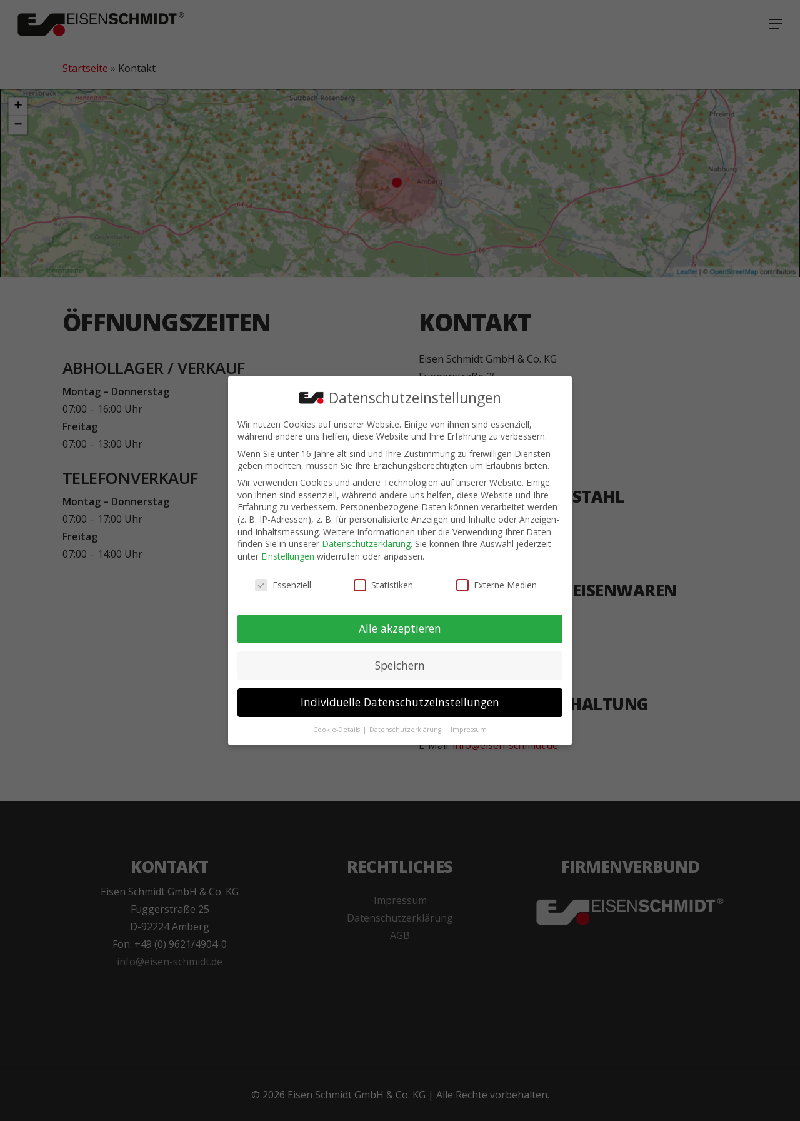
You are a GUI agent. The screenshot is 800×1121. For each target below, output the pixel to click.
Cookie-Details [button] (337, 729)
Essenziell (283, 584)
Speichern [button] (400, 664)
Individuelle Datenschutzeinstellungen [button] (400, 701)
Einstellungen (287, 555)
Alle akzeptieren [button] (400, 627)
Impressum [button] (469, 729)
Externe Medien (496, 584)
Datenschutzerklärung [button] (406, 729)
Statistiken (383, 584)
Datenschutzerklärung (366, 543)
